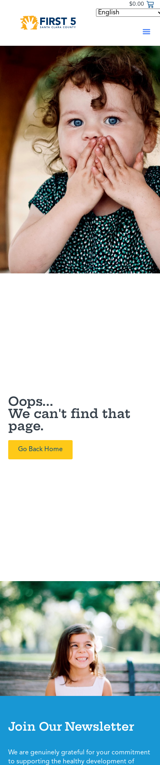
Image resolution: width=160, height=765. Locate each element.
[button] (146, 31)
